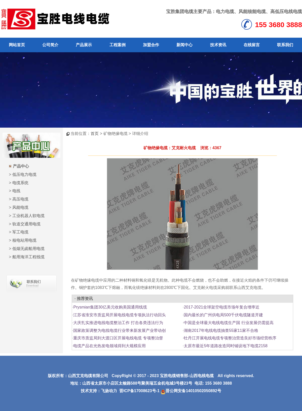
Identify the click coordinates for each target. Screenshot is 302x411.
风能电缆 (20, 207)
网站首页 (17, 45)
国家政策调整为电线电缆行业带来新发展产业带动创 (119, 330)
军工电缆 (20, 232)
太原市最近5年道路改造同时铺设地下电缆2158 (226, 346)
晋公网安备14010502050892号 (191, 391)
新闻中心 (184, 45)
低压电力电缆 (24, 174)
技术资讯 (218, 45)
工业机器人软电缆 (28, 216)
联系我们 (285, 45)
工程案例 (117, 45)
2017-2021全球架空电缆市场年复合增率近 (221, 307)
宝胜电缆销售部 (174, 376)
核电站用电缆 (24, 240)
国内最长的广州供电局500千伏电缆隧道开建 (223, 315)
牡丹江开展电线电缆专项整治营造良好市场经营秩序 (230, 338)
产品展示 (84, 45)
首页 (95, 133)
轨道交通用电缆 (26, 224)
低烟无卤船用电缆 (28, 248)
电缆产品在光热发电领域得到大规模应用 (109, 346)
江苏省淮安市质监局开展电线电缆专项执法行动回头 (119, 315)
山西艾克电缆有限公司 (88, 376)
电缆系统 (20, 183)
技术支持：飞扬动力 (99, 391)
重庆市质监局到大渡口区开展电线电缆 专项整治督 (118, 338)
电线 (16, 191)
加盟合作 (151, 45)
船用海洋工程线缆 (28, 257)
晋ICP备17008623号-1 (139, 391)
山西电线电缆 (202, 376)
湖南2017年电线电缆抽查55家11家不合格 (221, 330)
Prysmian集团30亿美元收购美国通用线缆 (110, 307)
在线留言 (252, 45)
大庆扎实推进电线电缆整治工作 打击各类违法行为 (118, 323)
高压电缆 (20, 199)
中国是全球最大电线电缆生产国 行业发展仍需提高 (228, 323)
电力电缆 (225, 11)
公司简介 (50, 45)
